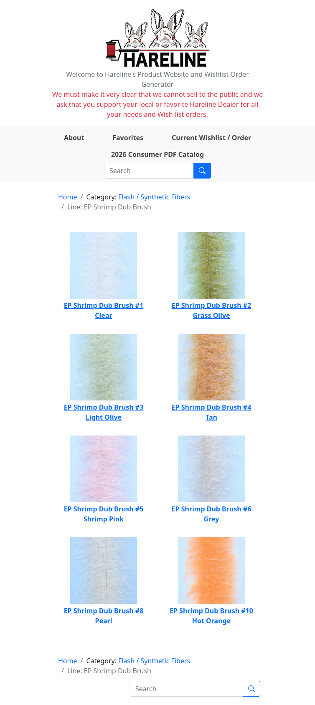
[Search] (149, 171)
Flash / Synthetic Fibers (154, 196)
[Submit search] (202, 171)
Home (67, 196)
